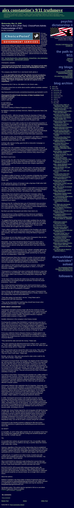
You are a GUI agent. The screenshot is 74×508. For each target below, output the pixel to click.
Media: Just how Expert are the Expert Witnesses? (62, 190)
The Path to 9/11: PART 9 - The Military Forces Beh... (62, 108)
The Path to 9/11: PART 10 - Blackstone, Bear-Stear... (61, 105)
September (56, 96)
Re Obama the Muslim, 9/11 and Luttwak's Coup (62, 155)
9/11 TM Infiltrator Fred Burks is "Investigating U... (62, 208)
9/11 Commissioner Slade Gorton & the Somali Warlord (63, 197)
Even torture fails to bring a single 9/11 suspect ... (61, 144)
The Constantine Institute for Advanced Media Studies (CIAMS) (64, 73)
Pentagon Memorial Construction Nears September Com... (62, 127)
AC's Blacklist (69, 70)
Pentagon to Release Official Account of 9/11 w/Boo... (61, 240)
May (54, 103)
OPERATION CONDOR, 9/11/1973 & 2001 (60, 222)
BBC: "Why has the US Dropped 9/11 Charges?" (62, 187)
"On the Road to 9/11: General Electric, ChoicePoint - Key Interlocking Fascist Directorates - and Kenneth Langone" (24, 58)
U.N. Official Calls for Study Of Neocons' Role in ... (62, 250)
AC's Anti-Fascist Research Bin (63, 76)
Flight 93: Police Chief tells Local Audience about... (62, 211)
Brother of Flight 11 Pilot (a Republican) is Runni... (61, 161)
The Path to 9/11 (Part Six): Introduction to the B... (61, 124)
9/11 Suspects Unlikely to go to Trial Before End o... (62, 214)
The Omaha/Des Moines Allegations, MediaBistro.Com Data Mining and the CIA (64, 269)
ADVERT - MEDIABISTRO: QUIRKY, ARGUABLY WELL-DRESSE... (62, 148)
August (55, 97)
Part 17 (70, 61)
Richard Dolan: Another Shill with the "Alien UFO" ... (62, 184)
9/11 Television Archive (59, 225)
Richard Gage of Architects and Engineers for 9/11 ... (62, 181)
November (56, 92)
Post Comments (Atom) (17, 504)
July (54, 99)
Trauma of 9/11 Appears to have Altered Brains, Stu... (62, 121)
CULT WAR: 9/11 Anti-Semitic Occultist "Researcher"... (61, 205)
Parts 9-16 (70, 60)
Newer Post (4, 501)
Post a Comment (6, 497)
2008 (53, 88)
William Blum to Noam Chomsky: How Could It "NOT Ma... (62, 243)
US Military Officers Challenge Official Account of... (62, 140)
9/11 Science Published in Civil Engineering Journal (62, 237)
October (55, 94)
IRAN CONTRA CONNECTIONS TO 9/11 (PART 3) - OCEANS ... (62, 218)
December (56, 90)
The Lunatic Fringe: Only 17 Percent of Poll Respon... (61, 234)
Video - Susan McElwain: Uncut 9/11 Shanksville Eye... (62, 164)
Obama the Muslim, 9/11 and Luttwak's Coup (61, 168)
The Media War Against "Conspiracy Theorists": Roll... (62, 158)
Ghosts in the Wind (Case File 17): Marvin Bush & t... (62, 177)
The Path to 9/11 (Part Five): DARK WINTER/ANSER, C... (62, 131)
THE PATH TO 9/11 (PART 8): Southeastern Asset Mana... (62, 115)
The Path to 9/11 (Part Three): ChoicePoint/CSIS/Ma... (62, 137)
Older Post (44, 501)
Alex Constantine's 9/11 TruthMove (32, 10)
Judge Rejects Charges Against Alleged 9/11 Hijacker (62, 193)
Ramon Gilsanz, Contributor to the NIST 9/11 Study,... (62, 151)
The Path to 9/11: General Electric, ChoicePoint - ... (61, 227)
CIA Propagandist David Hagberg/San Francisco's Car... (61, 201)
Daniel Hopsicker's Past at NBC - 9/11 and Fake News (62, 111)
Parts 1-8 (70, 58)
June (55, 101)
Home (25, 501)
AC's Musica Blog (67, 77)
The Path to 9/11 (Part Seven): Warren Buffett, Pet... (62, 118)
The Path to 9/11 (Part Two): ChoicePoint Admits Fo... (61, 174)
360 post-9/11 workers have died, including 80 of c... (63, 230)
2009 (53, 87)
